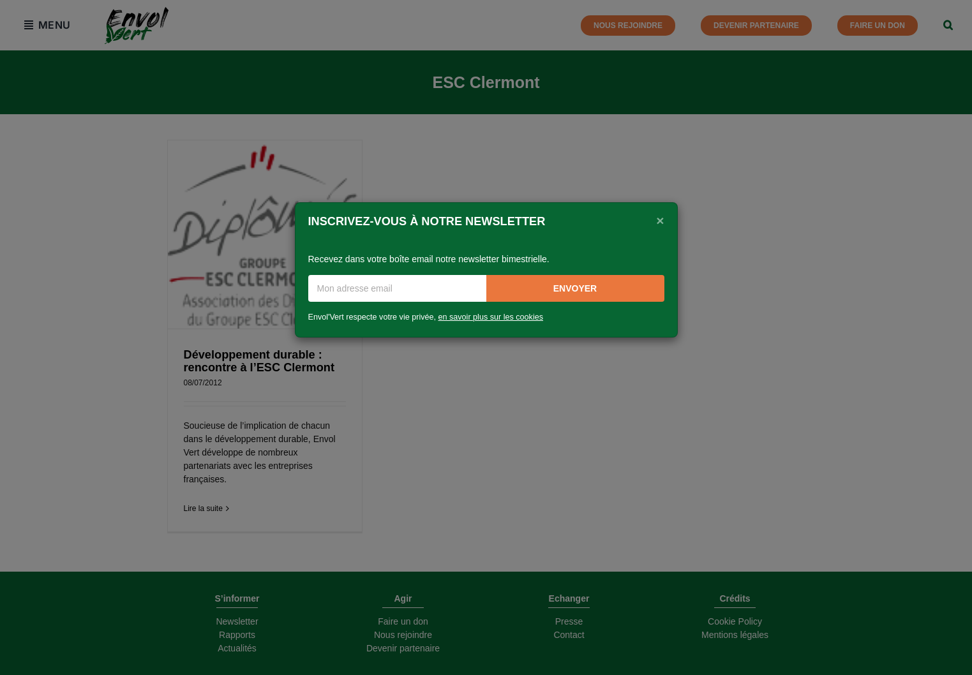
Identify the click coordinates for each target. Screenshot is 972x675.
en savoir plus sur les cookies (491, 317)
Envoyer (575, 288)
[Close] (660, 220)
